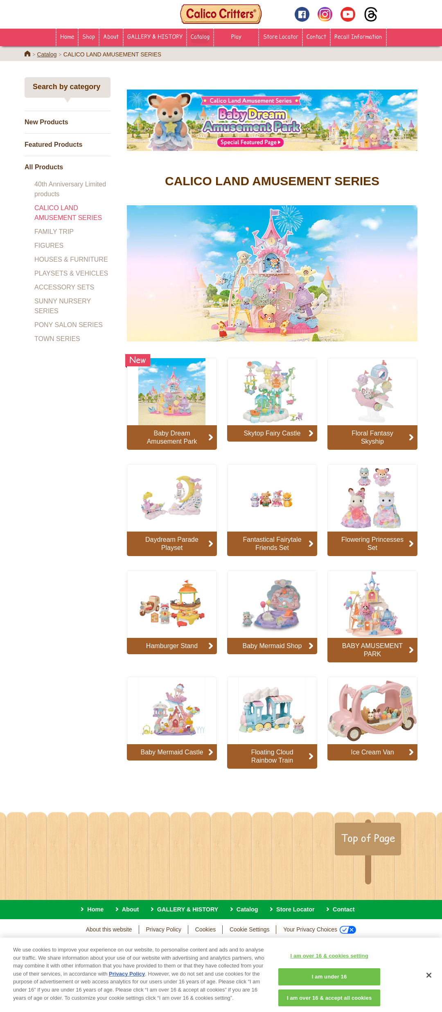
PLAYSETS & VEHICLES (71, 273)
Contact (316, 36)
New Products (46, 122)
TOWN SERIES (57, 338)
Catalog (200, 36)
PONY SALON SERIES (68, 324)
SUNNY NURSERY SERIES (62, 306)
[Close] (429, 982)
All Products (44, 167)
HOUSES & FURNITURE (71, 259)
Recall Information (358, 36)
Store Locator (280, 36)
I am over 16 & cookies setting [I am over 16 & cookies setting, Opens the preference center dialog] (329, 963)
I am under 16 (329, 984)
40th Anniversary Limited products (70, 189)
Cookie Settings (249, 929)
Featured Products (53, 144)
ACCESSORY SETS (64, 287)
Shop (88, 36)
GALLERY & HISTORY (155, 36)
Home (67, 36)
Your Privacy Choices (319, 930)
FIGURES (48, 245)
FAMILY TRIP (54, 231)
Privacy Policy (163, 929)
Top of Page (368, 838)
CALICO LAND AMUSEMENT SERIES (68, 212)
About (111, 36)
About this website (109, 929)
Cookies (205, 929)
